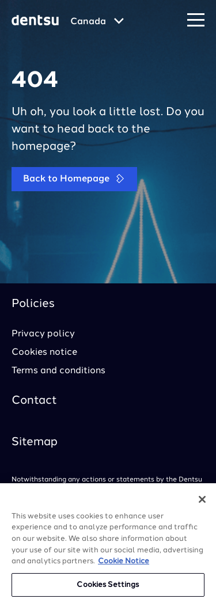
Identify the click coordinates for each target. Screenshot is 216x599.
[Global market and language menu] (97, 22)
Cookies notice (44, 352)
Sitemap (35, 442)
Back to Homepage (74, 179)
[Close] (202, 503)
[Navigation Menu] (195, 20)
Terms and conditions (58, 371)
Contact (34, 401)
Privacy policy (43, 334)
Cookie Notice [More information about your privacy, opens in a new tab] (123, 565)
